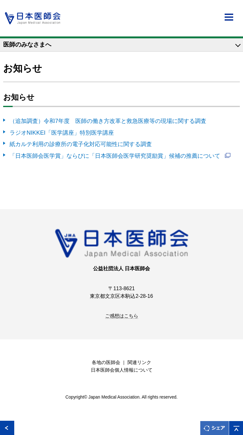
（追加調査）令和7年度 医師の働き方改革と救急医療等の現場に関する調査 (107, 121)
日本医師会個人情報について (122, 370)
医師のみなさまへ (27, 44)
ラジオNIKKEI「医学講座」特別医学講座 (61, 132)
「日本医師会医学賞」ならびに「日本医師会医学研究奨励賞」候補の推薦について (115, 155)
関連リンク (139, 362)
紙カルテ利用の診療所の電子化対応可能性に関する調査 (80, 144)
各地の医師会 (106, 362)
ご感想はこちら (121, 315)
